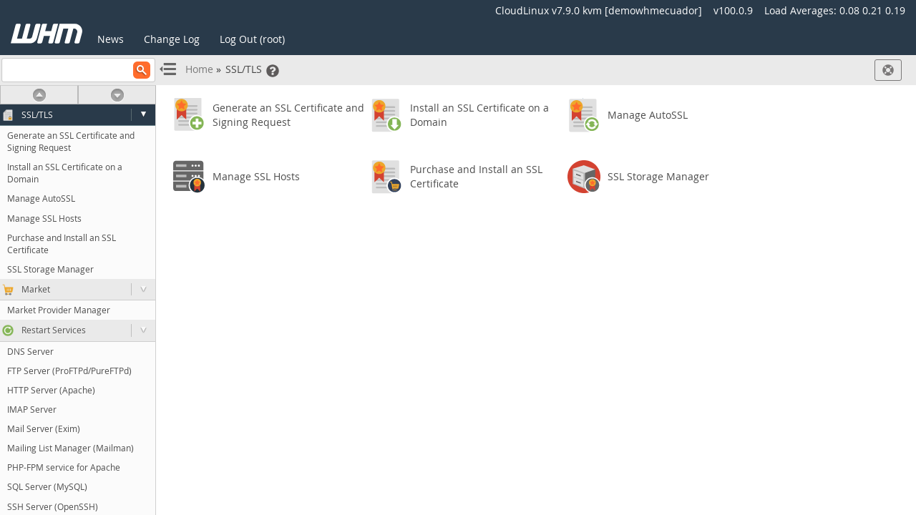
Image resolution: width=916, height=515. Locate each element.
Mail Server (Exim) (43, 428)
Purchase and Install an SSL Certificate (61, 243)
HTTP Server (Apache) (51, 390)
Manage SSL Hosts (44, 218)
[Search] (78, 70)
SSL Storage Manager (50, 269)
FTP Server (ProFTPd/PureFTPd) (69, 370)
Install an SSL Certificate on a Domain (64, 173)
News (110, 39)
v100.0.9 (733, 10)
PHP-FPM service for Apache (63, 467)
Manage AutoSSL (41, 198)
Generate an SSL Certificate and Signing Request (71, 141)
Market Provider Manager (58, 309)
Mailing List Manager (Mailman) (70, 447)
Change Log (172, 39)
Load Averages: (834, 10)
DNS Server (30, 351)
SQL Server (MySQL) (47, 486)
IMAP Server (32, 409)
